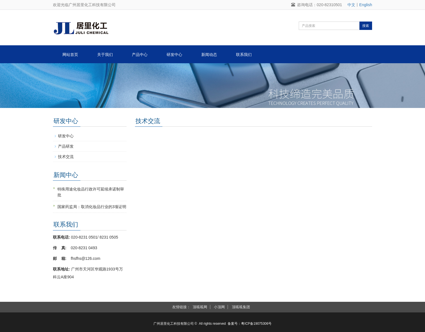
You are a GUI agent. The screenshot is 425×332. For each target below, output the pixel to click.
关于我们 (105, 54)
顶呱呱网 (200, 307)
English (365, 5)
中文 (351, 5)
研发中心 (174, 54)
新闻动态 (209, 54)
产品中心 (140, 54)
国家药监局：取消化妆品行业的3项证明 (91, 206)
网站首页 (70, 54)
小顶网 (219, 307)
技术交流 (66, 156)
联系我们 (244, 54)
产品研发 (66, 146)
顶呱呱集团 (241, 307)
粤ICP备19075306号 (256, 324)
